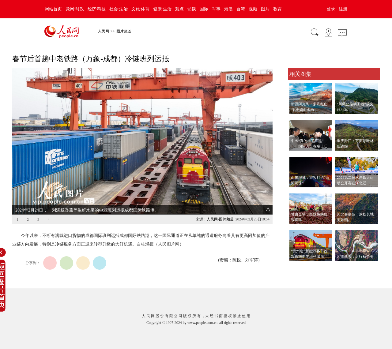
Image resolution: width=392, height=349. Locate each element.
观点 (179, 9)
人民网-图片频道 (220, 219)
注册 (343, 9)
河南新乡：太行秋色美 (355, 256)
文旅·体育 (140, 9)
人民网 (103, 31)
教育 (277, 9)
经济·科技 (97, 9)
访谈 (191, 9)
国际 (204, 9)
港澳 (228, 9)
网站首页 (53, 9)
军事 (216, 9)
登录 (330, 9)
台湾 (240, 9)
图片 (265, 9)
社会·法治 (118, 9)
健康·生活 (162, 9)
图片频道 (123, 31)
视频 (253, 9)
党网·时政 (75, 9)
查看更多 (296, 267)
